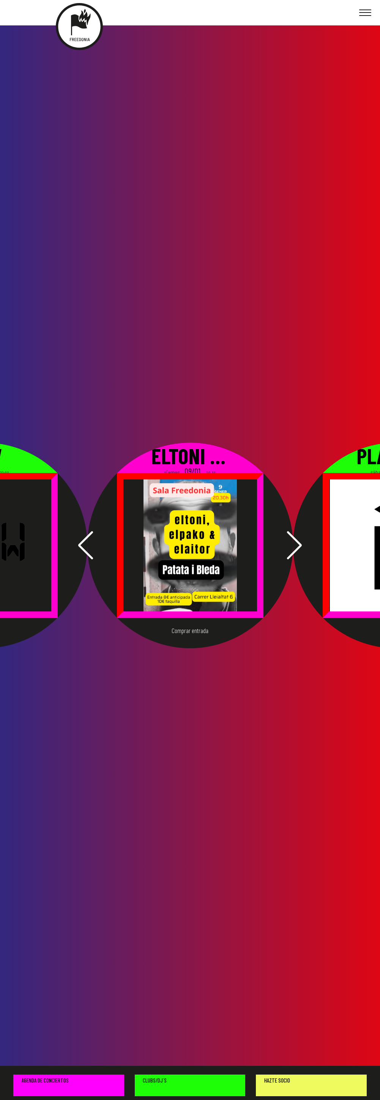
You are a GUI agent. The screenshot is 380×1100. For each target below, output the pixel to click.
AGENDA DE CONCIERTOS (45, 1080)
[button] (86, 545)
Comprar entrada (190, 630)
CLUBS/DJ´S (155, 1080)
